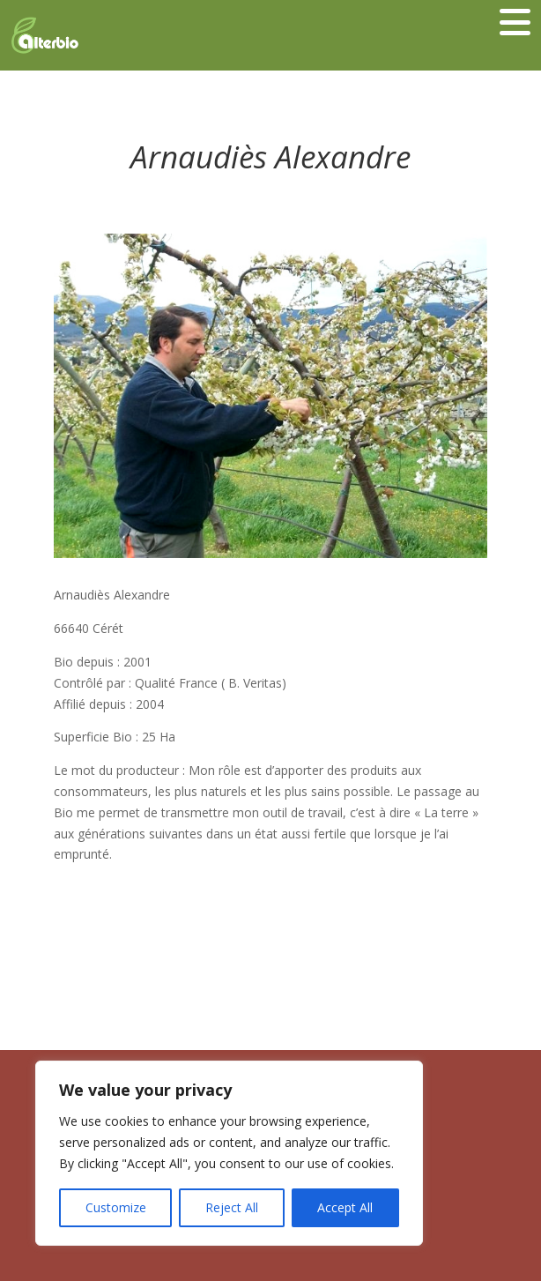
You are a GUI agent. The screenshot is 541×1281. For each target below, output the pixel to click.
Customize (115, 1207)
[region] (229, 1153)
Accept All (345, 1207)
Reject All (231, 1207)
